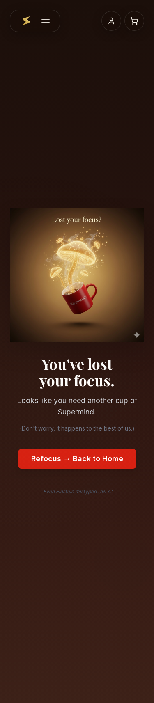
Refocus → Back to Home (77, 458)
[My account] (111, 21)
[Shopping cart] (134, 21)
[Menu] (45, 21)
